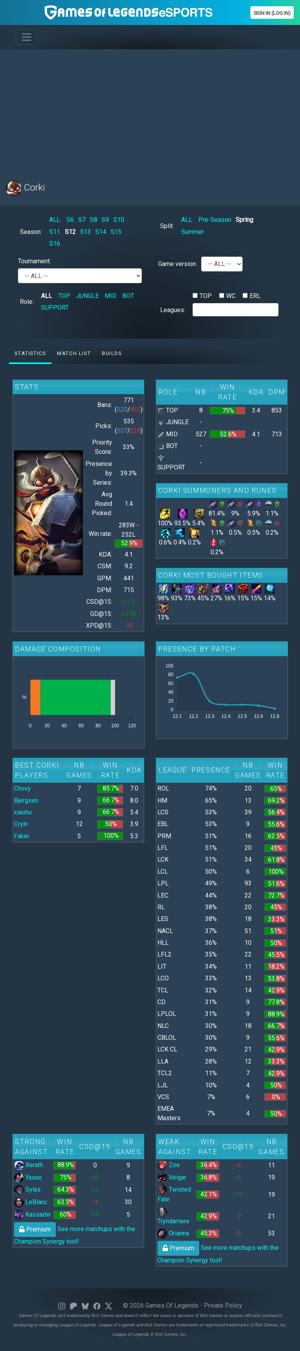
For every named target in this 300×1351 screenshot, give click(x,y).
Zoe (168, 1165)
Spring (244, 219)
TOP (64, 296)
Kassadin (32, 1214)
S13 (85, 232)
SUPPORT (55, 307)
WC (231, 296)
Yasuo (28, 1177)
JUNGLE (87, 296)
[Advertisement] (150, 110)
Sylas (27, 1189)
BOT (128, 296)
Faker (21, 836)
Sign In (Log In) (272, 13)
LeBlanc (30, 1202)
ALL (54, 219)
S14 (100, 232)
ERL (255, 296)
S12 (70, 232)
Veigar (171, 1177)
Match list (74, 353)
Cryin (21, 824)
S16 (54, 243)
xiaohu (23, 812)
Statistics (30, 353)
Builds (112, 353)
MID (110, 296)
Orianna (173, 1233)
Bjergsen (26, 800)
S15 (116, 232)
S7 (82, 219)
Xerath (28, 1165)
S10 (118, 219)
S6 (70, 219)
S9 (105, 219)
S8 (93, 219)
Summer (192, 232)
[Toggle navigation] (27, 37)
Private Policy (223, 1305)
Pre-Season (214, 219)
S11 (54, 232)
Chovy (22, 788)
